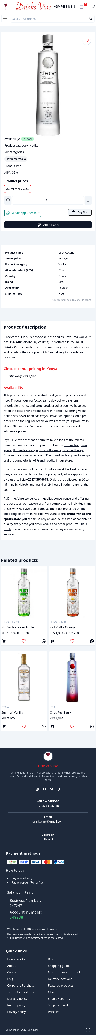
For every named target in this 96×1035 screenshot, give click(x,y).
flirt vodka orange (25, 450)
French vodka (46, 460)
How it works (16, 959)
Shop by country (59, 999)
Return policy (16, 1005)
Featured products (60, 985)
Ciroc (17, 166)
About (11, 966)
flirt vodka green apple (17, 627)
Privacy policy (16, 1012)
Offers (52, 992)
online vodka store (36, 411)
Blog (51, 959)
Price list (54, 1012)
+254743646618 (65, 7)
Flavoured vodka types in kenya (68, 455)
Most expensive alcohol (64, 972)
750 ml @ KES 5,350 (17, 189)
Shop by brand (58, 1005)
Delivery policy (17, 999)
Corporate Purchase (20, 985)
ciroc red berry (72, 450)
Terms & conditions (20, 992)
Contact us (14, 972)
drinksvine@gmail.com (48, 821)
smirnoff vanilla (50, 450)
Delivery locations (60, 979)
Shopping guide (59, 966)
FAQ (10, 979)
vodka (34, 145)
